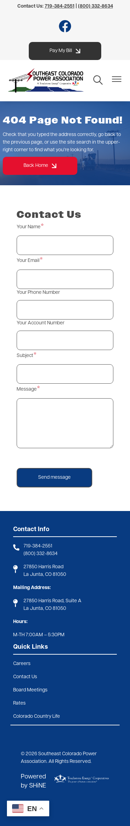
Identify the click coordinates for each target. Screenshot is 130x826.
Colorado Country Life (36, 716)
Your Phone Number (38, 292)
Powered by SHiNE (33, 781)
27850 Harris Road (43, 567)
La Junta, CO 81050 (45, 574)
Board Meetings (30, 690)
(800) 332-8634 (41, 553)
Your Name (29, 227)
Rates (19, 703)
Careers (22, 663)
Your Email (28, 260)
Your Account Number (40, 323)
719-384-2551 (38, 546)
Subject (25, 355)
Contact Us (25, 677)
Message (27, 389)
